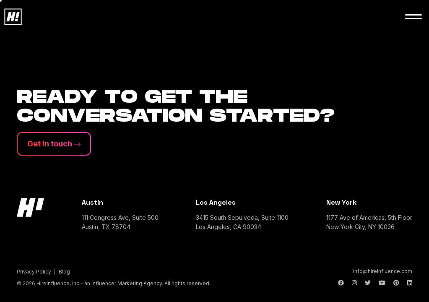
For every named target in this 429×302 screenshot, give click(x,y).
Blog (64, 271)
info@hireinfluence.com (382, 271)
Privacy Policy (34, 271)
